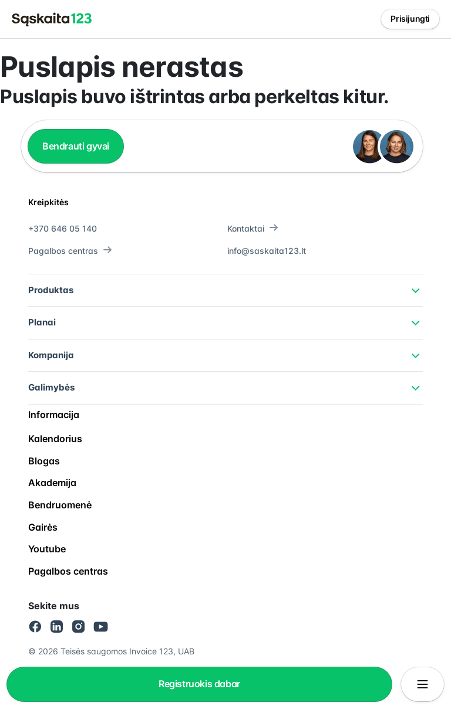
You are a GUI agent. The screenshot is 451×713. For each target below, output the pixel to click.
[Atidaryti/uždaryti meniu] (422, 684)
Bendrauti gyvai (75, 146)
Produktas (50, 290)
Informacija (53, 414)
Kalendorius (55, 438)
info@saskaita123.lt (266, 251)
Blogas (44, 461)
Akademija (52, 482)
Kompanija (51, 355)
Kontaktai (252, 228)
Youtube (47, 549)
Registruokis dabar (199, 684)
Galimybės (51, 387)
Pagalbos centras (70, 251)
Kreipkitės (48, 202)
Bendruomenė (60, 505)
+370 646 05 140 (62, 228)
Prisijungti (410, 18)
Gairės (43, 527)
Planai (42, 322)
